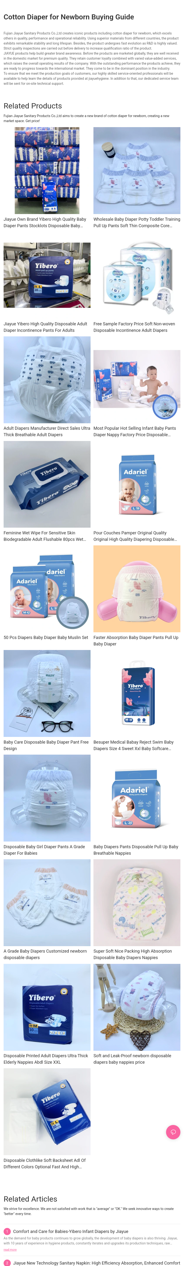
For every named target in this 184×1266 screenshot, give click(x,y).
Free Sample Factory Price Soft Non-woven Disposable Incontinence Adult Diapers (134, 327)
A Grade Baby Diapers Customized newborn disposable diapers (45, 954)
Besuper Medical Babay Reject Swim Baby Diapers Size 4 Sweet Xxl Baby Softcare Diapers (133, 746)
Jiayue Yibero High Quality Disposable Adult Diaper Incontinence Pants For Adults (45, 327)
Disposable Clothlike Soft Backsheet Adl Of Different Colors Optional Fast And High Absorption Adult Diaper (45, 1164)
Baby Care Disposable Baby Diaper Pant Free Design (46, 745)
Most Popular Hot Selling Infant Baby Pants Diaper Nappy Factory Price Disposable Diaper (134, 432)
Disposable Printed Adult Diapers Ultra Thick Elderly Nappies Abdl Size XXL (46, 1059)
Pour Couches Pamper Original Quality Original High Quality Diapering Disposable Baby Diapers (133, 536)
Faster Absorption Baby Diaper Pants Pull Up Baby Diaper (135, 640)
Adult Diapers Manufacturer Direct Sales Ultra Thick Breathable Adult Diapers (47, 431)
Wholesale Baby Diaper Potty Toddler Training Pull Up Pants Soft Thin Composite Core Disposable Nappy (136, 223)
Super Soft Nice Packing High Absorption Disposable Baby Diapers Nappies (132, 954)
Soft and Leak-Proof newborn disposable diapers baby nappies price (132, 1059)
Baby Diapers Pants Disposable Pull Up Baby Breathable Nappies (135, 850)
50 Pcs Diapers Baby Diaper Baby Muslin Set (46, 637)
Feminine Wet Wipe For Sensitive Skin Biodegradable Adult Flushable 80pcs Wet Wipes (43, 536)
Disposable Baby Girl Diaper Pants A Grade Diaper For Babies (44, 850)
